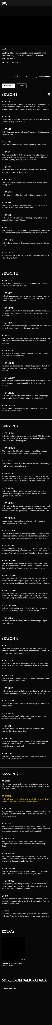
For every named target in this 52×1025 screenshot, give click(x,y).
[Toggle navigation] (48, 3)
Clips (21, 86)
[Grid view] (49, 94)
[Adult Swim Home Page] (8, 3)
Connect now (44, 77)
